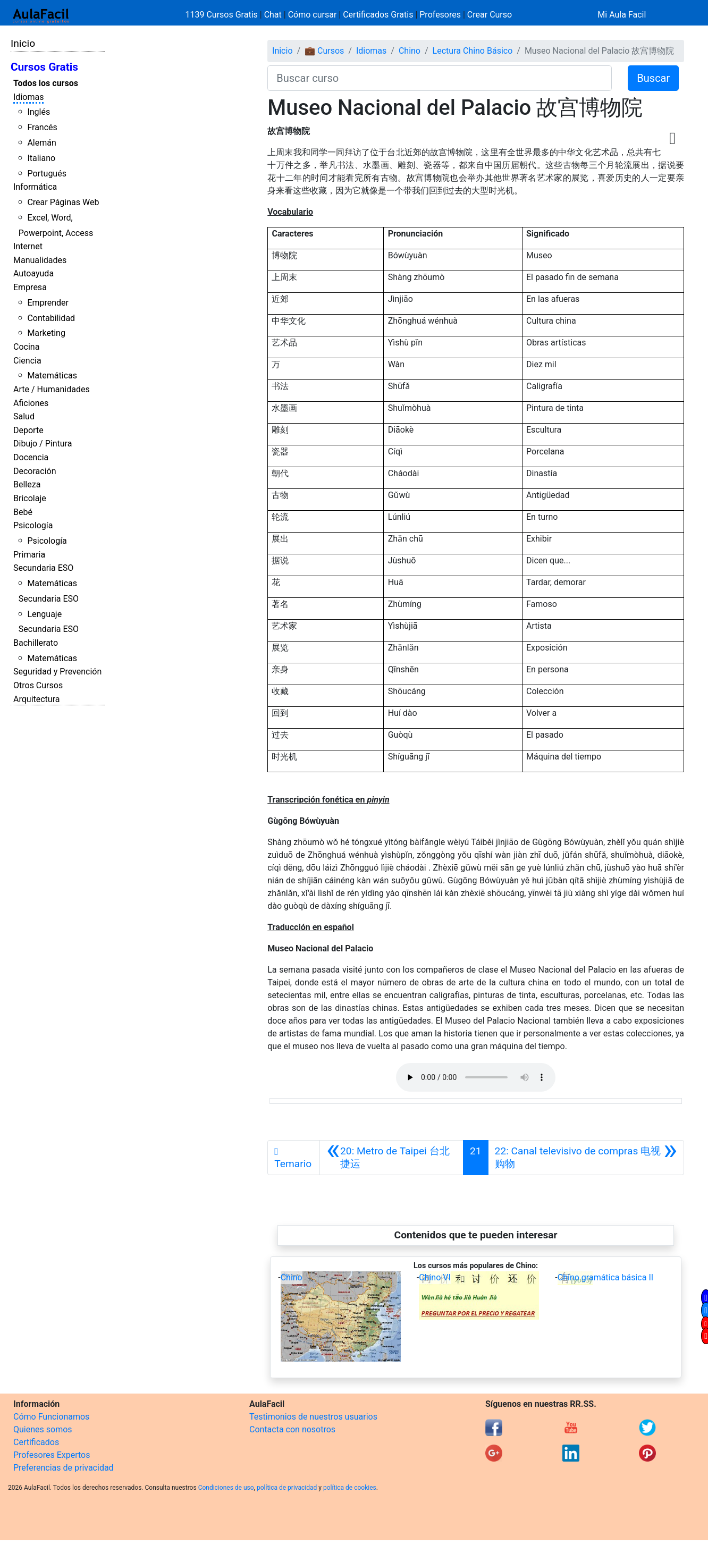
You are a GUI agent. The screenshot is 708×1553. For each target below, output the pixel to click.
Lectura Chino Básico (473, 51)
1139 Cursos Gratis (223, 15)
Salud (24, 416)
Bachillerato (35, 643)
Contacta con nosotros (292, 1429)
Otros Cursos (38, 685)
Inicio (23, 43)
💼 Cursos (324, 51)
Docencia (30, 457)
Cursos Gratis (44, 67)
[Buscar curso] (439, 78)
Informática (35, 187)
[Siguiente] (586, 1157)
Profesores (440, 15)
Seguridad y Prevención (57, 671)
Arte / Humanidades (51, 389)
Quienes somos (42, 1429)
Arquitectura (36, 699)
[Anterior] (391, 1157)
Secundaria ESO (43, 568)
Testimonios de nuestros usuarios (313, 1417)
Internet (28, 246)
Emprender (48, 303)
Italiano (41, 158)
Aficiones (30, 403)
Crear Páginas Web (63, 202)
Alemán (41, 143)
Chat (273, 15)
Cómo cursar (312, 15)
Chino (409, 51)
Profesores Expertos (51, 1455)
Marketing (46, 333)
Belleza (26, 484)
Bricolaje (29, 498)
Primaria (29, 555)
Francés (42, 127)
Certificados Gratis (378, 15)
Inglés (38, 112)
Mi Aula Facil (621, 15)
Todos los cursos (45, 83)
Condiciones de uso (226, 1487)
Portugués (46, 173)
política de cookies (349, 1487)
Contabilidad (51, 318)
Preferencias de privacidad (63, 1468)
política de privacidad (287, 1487)
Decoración (34, 471)
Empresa (30, 287)
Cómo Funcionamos (51, 1417)
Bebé (22, 512)
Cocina (26, 347)
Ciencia (27, 361)
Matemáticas (52, 375)
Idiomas (28, 97)
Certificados (36, 1442)
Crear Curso (489, 15)
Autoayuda (33, 273)
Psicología (33, 525)
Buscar (653, 78)
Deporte (28, 430)
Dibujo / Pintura (42, 443)
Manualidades (39, 260)
